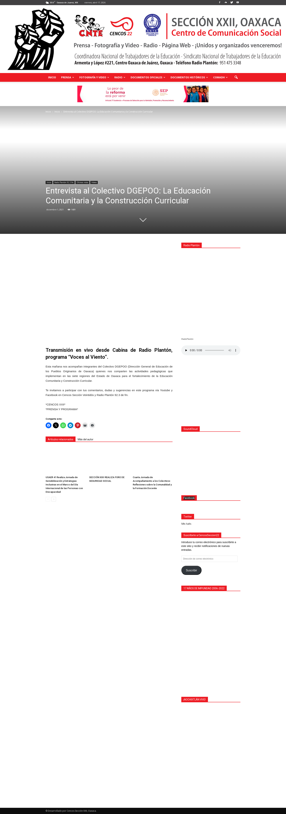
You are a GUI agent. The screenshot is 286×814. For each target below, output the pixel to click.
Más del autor (85, 439)
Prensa (67, 77)
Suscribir (191, 570)
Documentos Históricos (189, 77)
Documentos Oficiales (148, 77)
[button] (236, 77)
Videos (94, 182)
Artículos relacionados (60, 439)
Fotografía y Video (94, 77)
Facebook (189, 498)
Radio (119, 77)
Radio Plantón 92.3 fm (64, 182)
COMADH (220, 77)
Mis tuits (186, 523)
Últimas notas (82, 182)
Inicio (52, 77)
